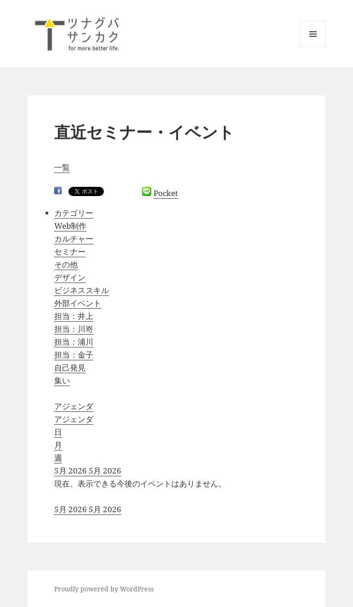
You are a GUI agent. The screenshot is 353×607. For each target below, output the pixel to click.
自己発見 (69, 367)
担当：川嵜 (73, 329)
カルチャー (73, 238)
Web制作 (70, 225)
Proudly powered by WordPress (104, 588)
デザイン (69, 277)
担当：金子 (73, 354)
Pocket (166, 193)
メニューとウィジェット (313, 46)
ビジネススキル (81, 290)
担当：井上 (73, 316)
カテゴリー (73, 213)
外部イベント (77, 303)
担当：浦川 (73, 341)
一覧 (62, 167)
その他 (66, 264)
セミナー (69, 251)
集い (62, 380)
